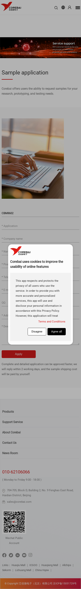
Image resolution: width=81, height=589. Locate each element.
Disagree (36, 331)
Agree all (56, 331)
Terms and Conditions (51, 321)
